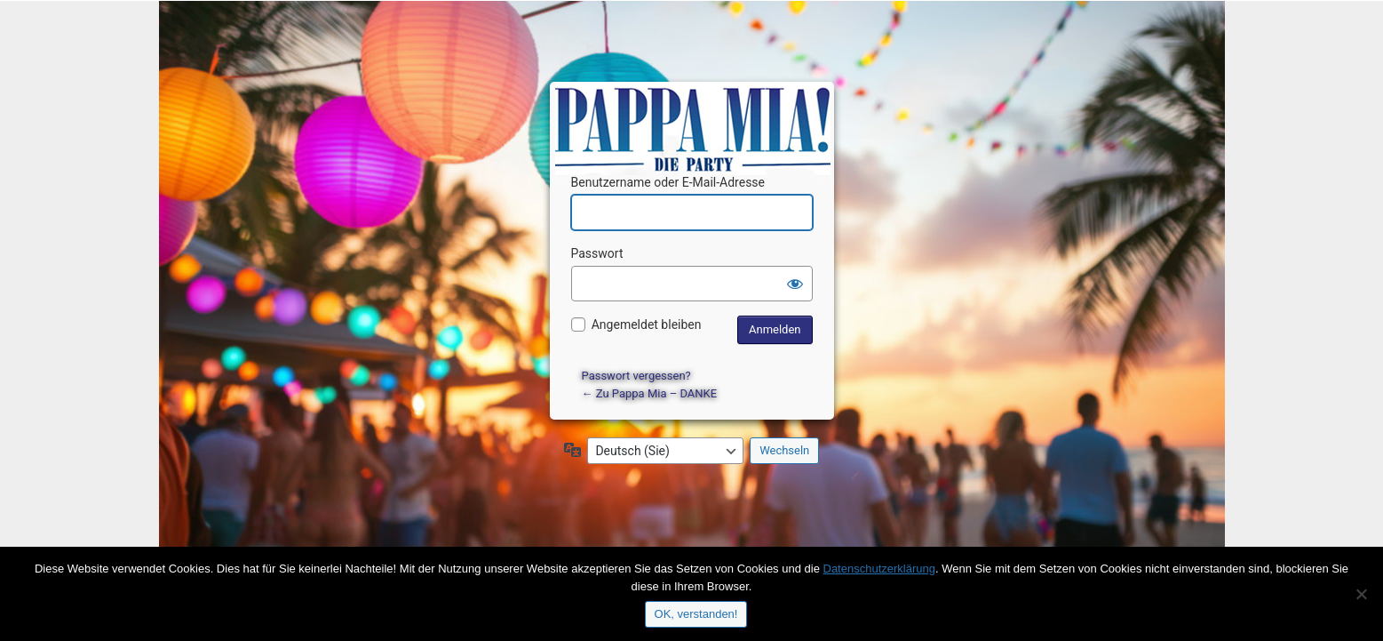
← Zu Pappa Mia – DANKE (650, 393)
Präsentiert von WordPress (694, 111)
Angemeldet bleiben (647, 324)
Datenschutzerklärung (879, 568)
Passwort (597, 253)
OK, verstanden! (696, 614)
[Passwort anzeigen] (795, 283)
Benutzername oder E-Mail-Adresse (668, 182)
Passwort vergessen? (636, 375)
